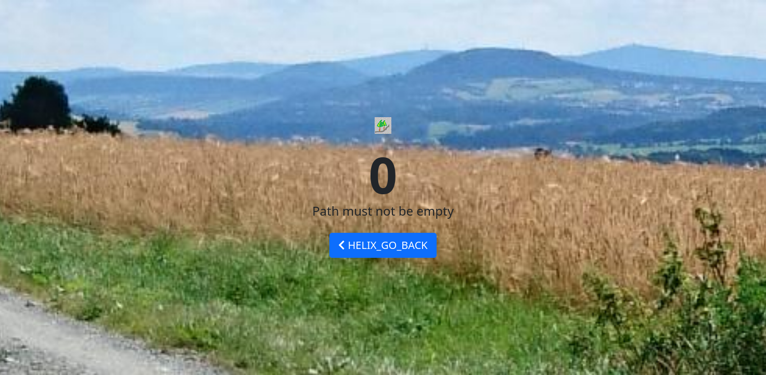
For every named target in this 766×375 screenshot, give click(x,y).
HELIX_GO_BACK (382, 245)
